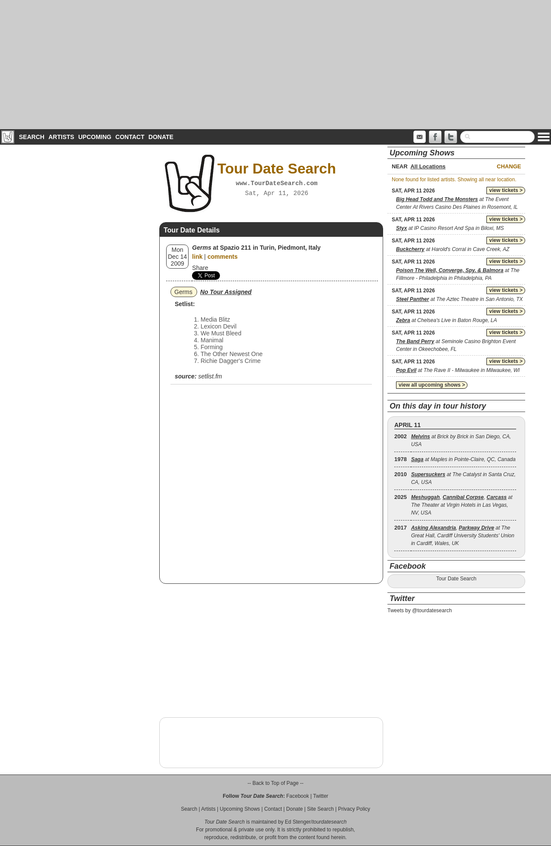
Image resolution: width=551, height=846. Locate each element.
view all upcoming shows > (432, 385)
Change (509, 166)
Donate (161, 136)
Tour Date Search (456, 579)
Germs (183, 291)
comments (222, 256)
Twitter (320, 796)
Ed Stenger (298, 822)
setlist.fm (210, 376)
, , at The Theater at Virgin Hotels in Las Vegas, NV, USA (461, 505)
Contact (129, 136)
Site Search (320, 809)
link (197, 256)
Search (31, 136)
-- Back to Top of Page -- (275, 783)
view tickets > (506, 190)
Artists (61, 136)
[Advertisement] (275, 64)
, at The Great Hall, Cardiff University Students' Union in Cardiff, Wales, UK (462, 535)
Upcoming (94, 136)
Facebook (297, 796)
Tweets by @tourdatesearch (419, 610)
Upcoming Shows (240, 809)
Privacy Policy (354, 809)
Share (200, 267)
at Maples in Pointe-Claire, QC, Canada (463, 459)
